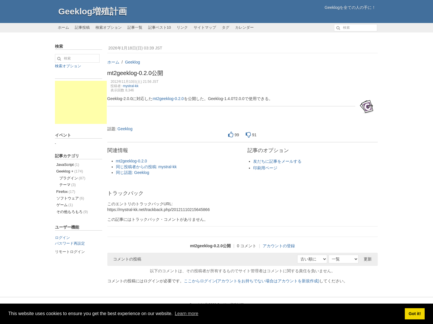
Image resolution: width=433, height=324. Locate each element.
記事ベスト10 (159, 27)
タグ (225, 27)
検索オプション (109, 27)
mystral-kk (130, 86)
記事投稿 (82, 27)
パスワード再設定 (70, 243)
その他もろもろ (72, 212)
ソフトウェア (70, 198)
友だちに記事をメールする (277, 161)
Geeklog (132, 62)
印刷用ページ (265, 168)
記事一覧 (134, 27)
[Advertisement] (81, 102)
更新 (368, 259)
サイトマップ (205, 27)
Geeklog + (69, 171)
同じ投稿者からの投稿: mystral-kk (146, 166)
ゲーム (64, 205)
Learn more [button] (186, 313)
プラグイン (72, 178)
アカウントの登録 (279, 246)
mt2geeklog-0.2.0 (168, 98)
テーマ (67, 185)
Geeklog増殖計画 (92, 11)
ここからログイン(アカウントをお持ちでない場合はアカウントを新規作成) (251, 281)
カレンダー (244, 27)
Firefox (65, 191)
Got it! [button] (415, 313)
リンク (182, 27)
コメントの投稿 (127, 259)
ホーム (63, 27)
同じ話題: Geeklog (132, 172)
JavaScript (67, 164)
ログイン (62, 237)
